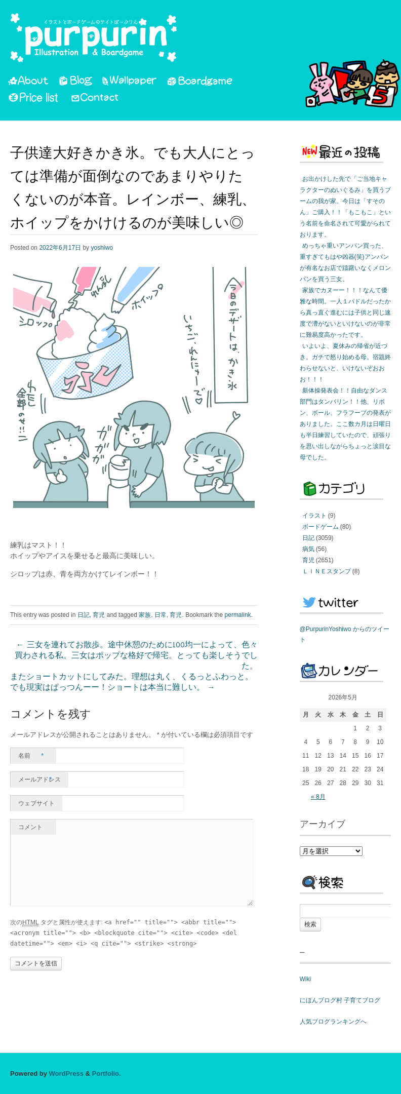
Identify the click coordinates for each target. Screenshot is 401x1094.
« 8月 (318, 796)
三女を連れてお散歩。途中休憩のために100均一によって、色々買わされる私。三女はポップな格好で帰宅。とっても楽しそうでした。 (136, 656)
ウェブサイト (36, 803)
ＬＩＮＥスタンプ (326, 571)
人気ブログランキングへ (333, 1021)
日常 (160, 614)
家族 (145, 614)
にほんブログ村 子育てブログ (340, 1000)
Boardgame (199, 82)
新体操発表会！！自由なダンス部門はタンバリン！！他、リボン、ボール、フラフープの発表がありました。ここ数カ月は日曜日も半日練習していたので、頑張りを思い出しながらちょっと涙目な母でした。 (345, 424)
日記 (83, 614)
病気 (308, 549)
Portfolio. (106, 1073)
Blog (75, 82)
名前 (31, 756)
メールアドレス (39, 779)
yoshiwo (101, 247)
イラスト (314, 515)
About (28, 82)
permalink (238, 614)
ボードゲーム (320, 526)
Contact (95, 99)
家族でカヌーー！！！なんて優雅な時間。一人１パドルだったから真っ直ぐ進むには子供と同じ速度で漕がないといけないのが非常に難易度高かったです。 (345, 312)
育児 (99, 614)
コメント (30, 827)
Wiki (305, 979)
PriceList (34, 99)
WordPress (66, 1073)
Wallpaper (129, 82)
